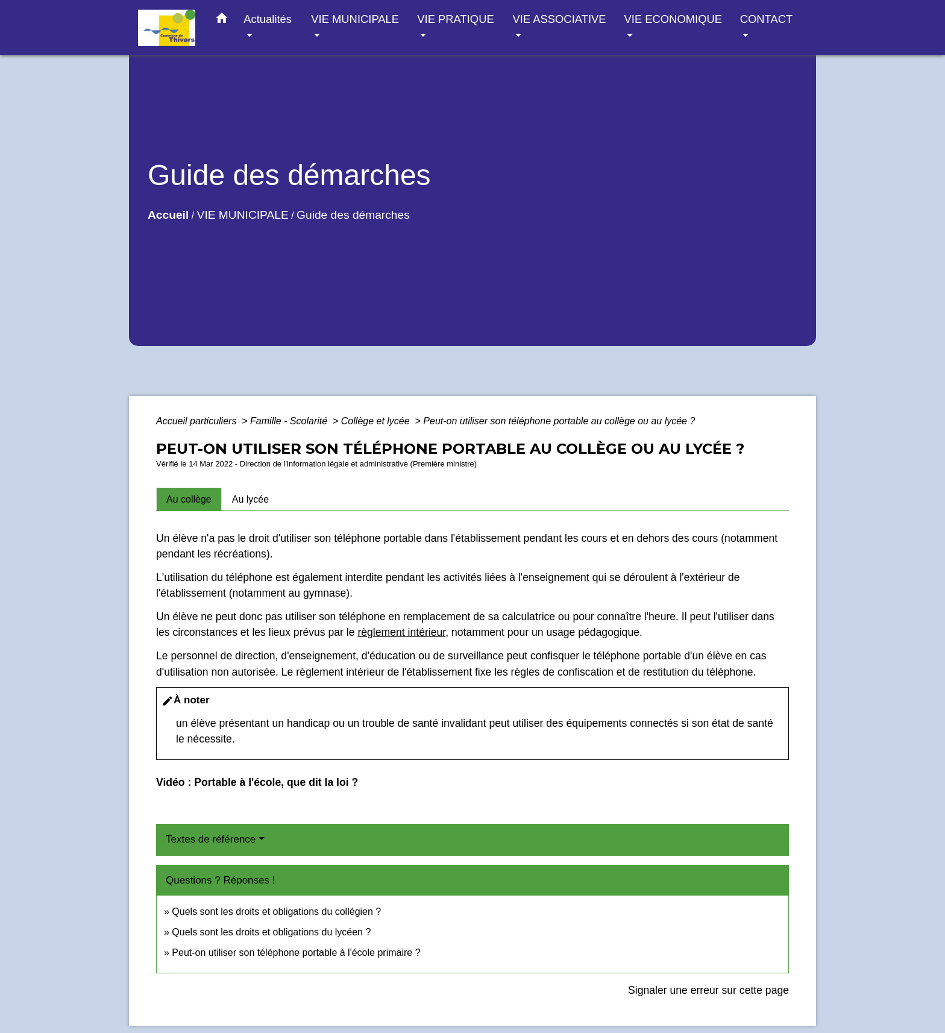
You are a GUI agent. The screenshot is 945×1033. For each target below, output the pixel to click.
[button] (222, 20)
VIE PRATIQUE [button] (455, 19)
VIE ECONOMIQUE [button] (673, 19)
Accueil (168, 215)
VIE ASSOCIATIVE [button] (559, 19)
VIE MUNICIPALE (243, 215)
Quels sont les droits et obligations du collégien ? (276, 911)
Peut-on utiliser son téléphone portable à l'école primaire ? (296, 952)
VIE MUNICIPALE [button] (355, 19)
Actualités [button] (267, 19)
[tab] (189, 499)
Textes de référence (211, 839)
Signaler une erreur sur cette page (708, 990)
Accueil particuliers (197, 421)
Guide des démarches (353, 215)
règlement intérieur (401, 632)
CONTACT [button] (766, 19)
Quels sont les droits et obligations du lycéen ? (271, 932)
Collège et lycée (376, 421)
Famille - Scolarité (290, 421)
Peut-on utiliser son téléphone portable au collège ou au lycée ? (559, 421)
